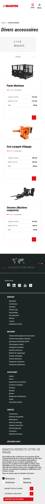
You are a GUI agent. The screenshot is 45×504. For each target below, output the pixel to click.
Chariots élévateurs (15, 359)
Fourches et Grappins (16, 385)
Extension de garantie (16, 417)
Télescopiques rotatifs (16, 344)
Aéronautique (13, 312)
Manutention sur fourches (17, 382)
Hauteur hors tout (13, 101)
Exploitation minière (15, 324)
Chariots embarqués (15, 356)
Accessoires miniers (15, 402)
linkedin (13, 285)
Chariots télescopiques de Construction (22, 336)
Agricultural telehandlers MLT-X (19, 341)
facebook (7, 284)
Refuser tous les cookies (19, 488)
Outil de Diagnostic (15, 428)
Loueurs (11, 321)
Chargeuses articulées (16, 347)
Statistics (26, 479)
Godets (11, 376)
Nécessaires (10, 479)
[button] (39, 5)
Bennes (11, 393)
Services (10, 410)
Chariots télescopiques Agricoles (19, 339)
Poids (9, 105)
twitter (29, 285)
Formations (12, 431)
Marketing (27, 482)
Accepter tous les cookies (19, 499)
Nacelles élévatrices (15, 350)
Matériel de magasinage (17, 353)
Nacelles (12, 391)
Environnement (14, 315)
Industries (12, 307)
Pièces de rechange (15, 422)
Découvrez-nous (13, 442)
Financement (13, 414)
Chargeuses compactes (16, 362)
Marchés (10, 297)
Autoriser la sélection (19, 493)
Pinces (11, 379)
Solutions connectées (16, 425)
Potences (12, 388)
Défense (11, 318)
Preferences (10, 482)
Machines (11, 332)
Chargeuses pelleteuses (17, 364)
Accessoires (12, 372)
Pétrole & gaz (13, 310)
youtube (24, 285)
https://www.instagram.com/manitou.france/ (18, 285)
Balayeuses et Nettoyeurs (17, 396)
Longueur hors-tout (13, 97)
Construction (13, 304)
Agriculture (12, 301)
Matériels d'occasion (15, 434)
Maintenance (13, 420)
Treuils (11, 399)
